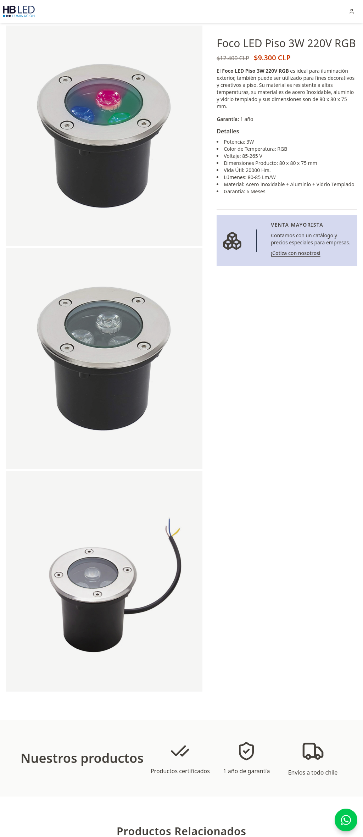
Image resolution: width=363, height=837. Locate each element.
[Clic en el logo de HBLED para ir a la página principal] (19, 11)
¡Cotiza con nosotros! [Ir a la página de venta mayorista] (295, 253)
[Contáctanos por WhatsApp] (346, 820)
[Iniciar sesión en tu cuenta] (351, 11)
